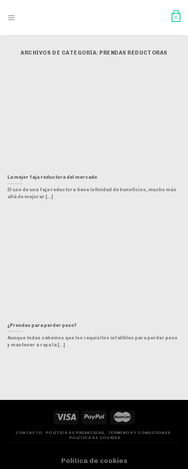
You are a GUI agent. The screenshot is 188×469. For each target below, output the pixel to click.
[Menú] (12, 18)
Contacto (29, 432)
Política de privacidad (75, 432)
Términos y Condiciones (139, 432)
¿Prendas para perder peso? (42, 325)
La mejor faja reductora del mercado (52, 177)
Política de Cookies (95, 437)
